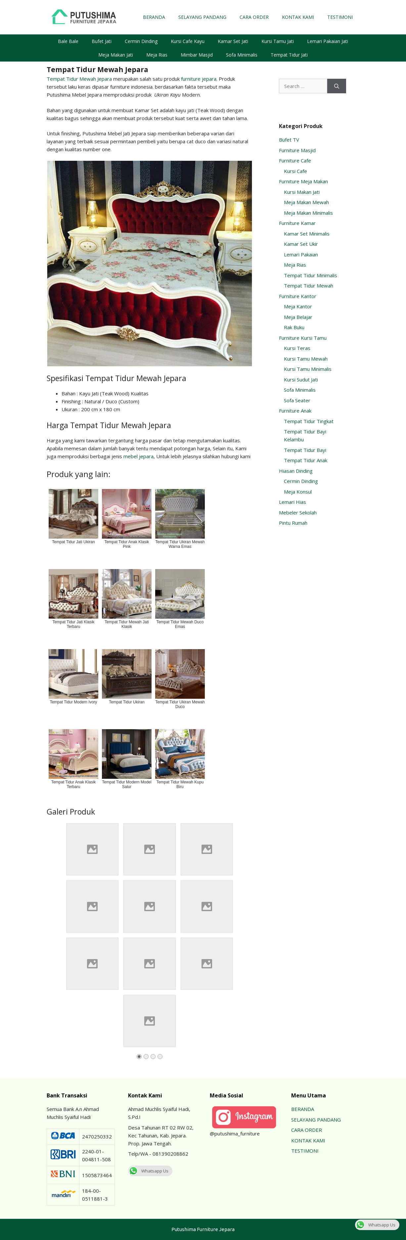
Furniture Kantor (297, 296)
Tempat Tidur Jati (289, 55)
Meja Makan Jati (115, 55)
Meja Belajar (298, 317)
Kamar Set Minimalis (307, 233)
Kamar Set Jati (233, 41)
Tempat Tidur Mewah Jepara (79, 78)
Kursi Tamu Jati (277, 41)
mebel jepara (138, 456)
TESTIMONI (340, 17)
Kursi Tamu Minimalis (308, 369)
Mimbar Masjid (197, 55)
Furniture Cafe (295, 160)
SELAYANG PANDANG (202, 17)
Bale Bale (68, 41)
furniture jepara (198, 78)
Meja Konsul (298, 491)
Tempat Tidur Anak (305, 460)
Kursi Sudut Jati (301, 379)
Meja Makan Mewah (306, 202)
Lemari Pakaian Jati (327, 41)
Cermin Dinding (141, 41)
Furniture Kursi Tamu (303, 337)
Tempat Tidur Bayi (305, 450)
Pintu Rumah (293, 522)
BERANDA (154, 17)
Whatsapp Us (148, 1171)
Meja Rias (156, 55)
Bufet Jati (102, 41)
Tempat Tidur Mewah (308, 285)
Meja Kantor (298, 306)
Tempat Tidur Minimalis (310, 275)
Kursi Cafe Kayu (187, 41)
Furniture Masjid (297, 150)
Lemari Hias (292, 502)
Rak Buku (294, 327)
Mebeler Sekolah (298, 512)
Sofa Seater (297, 400)
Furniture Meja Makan (303, 181)
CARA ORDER (254, 17)
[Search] (336, 86)
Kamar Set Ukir (301, 244)
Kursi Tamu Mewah (306, 358)
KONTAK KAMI (298, 17)
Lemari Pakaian (301, 254)
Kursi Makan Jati (302, 192)
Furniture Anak (295, 410)
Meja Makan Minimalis (308, 212)
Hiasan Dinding (296, 470)
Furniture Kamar (297, 223)
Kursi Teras (297, 348)
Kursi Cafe (295, 171)
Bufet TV (289, 139)
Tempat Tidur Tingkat (309, 421)
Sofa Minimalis (241, 55)
